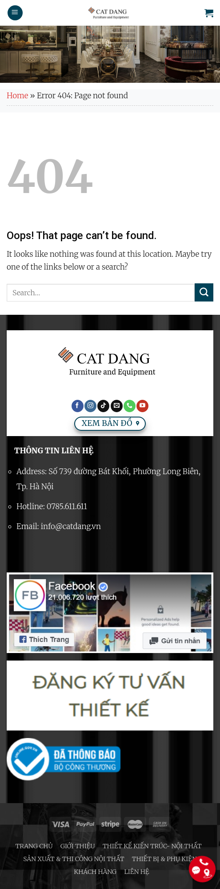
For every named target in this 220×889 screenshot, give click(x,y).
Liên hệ (136, 872)
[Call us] (130, 406)
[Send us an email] (117, 406)
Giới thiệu (77, 846)
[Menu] (15, 13)
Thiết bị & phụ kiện (164, 859)
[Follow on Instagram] (90, 406)
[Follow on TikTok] (103, 406)
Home (17, 95)
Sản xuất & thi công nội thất (73, 859)
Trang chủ (34, 846)
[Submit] (204, 292)
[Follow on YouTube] (142, 406)
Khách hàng (95, 872)
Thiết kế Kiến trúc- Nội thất (152, 846)
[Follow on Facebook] (78, 406)
